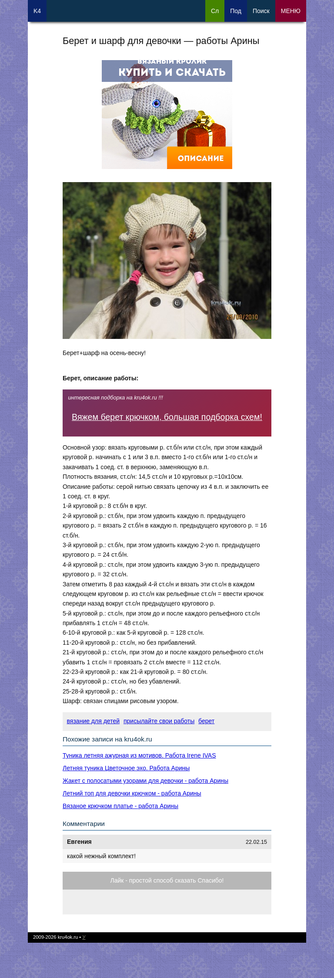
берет (206, 720)
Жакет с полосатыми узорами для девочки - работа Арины (145, 780)
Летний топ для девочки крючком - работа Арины (132, 793)
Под (235, 10)
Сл (215, 10)
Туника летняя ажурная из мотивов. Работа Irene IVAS (139, 755)
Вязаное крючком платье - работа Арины (120, 805)
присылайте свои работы (159, 720)
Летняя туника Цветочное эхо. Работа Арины (126, 768)
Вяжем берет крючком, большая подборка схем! (167, 417)
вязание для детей (93, 720)
